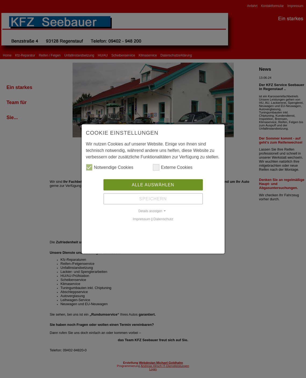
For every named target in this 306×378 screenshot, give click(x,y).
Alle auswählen (153, 184)
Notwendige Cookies (110, 167)
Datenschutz (163, 219)
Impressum (141, 219)
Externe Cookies (172, 167)
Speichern (153, 198)
